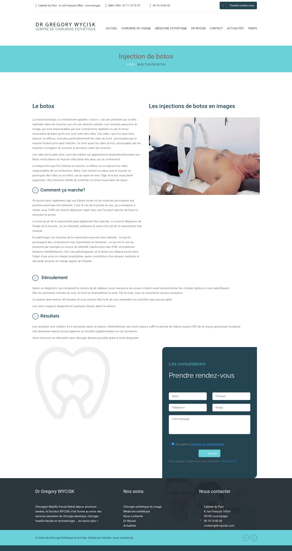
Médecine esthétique (136, 511)
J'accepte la (196, 444)
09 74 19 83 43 (160, 5)
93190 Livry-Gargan (216, 516)
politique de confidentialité (207, 444)
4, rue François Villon (217, 511)
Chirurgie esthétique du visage (142, 506)
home (131, 64)
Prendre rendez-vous (238, 5)
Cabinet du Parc (214, 506)
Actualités (129, 525)
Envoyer (209, 453)
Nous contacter (133, 516)
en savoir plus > (88, 521)
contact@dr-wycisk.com (219, 525)
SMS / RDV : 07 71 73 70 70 (122, 5)
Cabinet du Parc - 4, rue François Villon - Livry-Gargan (67, 5)
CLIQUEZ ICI (229, 461)
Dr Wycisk (129, 521)
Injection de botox (151, 64)
